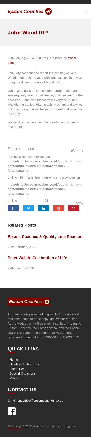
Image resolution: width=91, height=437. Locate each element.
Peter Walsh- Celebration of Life (37, 258)
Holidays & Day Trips (24, 364)
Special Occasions (23, 373)
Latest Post (17, 369)
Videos (14, 378)
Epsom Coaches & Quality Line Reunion (45, 236)
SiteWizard (14, 428)
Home (14, 359)
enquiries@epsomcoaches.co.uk (40, 400)
